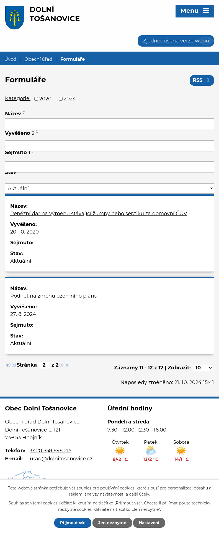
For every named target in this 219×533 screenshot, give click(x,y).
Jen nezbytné (112, 522)
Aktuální (20, 261)
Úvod (10, 59)
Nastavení (149, 522)
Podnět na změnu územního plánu (53, 296)
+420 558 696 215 (50, 451)
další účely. (139, 494)
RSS (202, 80)
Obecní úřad (38, 59)
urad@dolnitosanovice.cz (61, 459)
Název (13, 114)
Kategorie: (17, 98)
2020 (45, 99)
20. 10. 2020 (24, 232)
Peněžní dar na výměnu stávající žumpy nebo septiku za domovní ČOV (98, 213)
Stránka (27, 365)
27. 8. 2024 (23, 314)
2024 (70, 99)
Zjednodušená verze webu (176, 41)
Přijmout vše (73, 522)
